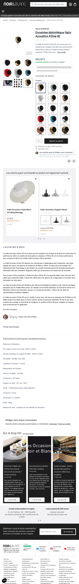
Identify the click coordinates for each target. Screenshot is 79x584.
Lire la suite (61, 52)
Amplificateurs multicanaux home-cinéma (30, 564)
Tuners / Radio (8, 563)
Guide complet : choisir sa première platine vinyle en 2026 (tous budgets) (63, 470)
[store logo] (15, 4)
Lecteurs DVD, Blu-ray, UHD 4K (29, 568)
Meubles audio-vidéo (46, 571)
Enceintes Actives (64, 579)
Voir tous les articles (28, 433)
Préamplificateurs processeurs (27, 560)
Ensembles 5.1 (45, 559)
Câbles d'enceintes (28, 581)
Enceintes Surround (65, 567)
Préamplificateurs (8, 577)
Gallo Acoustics (42, 29)
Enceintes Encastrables (66, 569)
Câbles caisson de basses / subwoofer (67, 574)
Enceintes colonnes (9, 581)
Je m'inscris (68, 532)
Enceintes (13, 20)
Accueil (5, 20)
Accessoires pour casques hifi (67, 564)
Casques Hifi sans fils (47, 569)
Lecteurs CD (7, 561)
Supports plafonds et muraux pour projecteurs (48, 574)
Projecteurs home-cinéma (30, 571)
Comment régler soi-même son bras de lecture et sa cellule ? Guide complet (13, 470)
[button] (55, 40)
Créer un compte (64, 424)
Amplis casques (64, 559)
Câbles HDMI (26, 579)
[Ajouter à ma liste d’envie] (69, 161)
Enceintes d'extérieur (65, 571)
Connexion (53, 424)
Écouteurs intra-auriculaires (45, 562)
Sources (6, 559)
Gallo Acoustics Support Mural (53, 210)
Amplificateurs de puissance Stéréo (8, 574)
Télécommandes (27, 575)
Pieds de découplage (47, 581)
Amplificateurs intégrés (10, 571)
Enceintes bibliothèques (37, 20)
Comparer (9, 224)
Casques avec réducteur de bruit (48, 566)
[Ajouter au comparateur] (74, 161)
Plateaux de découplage (66, 581)
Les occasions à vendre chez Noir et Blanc (38, 467)
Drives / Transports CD (10, 565)
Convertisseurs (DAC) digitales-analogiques (10, 568)
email (67, 154)
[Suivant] (44, 239)
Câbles (24, 577)
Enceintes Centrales (65, 561)
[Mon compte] (70, 4)
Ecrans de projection (28, 573)
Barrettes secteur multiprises (45, 578)
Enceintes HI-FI (23, 20)
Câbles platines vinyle (65, 577)
